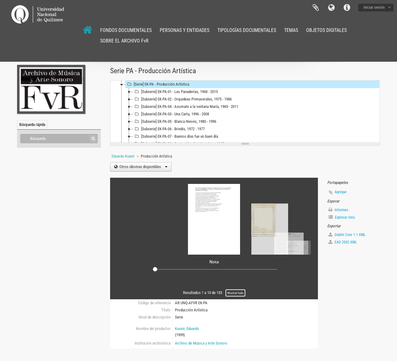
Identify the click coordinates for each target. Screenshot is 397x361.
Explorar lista (341, 217)
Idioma (331, 8)
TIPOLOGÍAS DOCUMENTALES (246, 30)
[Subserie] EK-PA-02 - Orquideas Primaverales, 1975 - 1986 (182, 99)
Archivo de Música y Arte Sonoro (201, 343)
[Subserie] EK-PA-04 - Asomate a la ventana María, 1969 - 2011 (185, 106)
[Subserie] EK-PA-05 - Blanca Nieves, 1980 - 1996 (174, 121)
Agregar (341, 192)
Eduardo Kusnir (123, 156)
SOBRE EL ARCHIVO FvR (124, 41)
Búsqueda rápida (32, 124)
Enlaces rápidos (347, 8)
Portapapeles (315, 8)
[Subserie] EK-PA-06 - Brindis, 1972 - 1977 (169, 129)
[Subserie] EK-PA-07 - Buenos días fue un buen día (175, 136)
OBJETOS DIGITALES (326, 30)
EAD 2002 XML (342, 242)
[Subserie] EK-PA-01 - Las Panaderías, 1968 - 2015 (175, 92)
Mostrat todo (235, 293)
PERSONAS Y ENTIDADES (184, 30)
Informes (338, 209)
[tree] (245, 112)
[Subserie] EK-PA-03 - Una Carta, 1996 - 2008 (171, 114)
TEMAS (291, 30)
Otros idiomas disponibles (142, 166)
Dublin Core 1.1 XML (347, 234)
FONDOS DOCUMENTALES (126, 30)
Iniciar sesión (374, 7)
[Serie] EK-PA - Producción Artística (157, 84)
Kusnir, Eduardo (187, 328)
